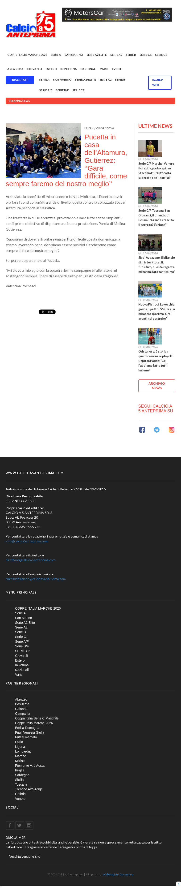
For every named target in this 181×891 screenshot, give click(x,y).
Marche (20, 756)
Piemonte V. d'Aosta (30, 765)
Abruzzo (21, 699)
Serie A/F (45, 90)
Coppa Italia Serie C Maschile (36, 718)
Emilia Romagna (27, 728)
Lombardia (23, 751)
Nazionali (88, 69)
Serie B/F (62, 90)
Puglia (19, 770)
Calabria (21, 709)
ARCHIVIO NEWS (156, 385)
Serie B (131, 54)
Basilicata (22, 704)
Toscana (21, 784)
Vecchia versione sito (24, 856)
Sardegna (22, 775)
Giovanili (34, 69)
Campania (22, 713)
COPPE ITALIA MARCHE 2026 (27, 54)
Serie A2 (116, 54)
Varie (104, 69)
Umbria (20, 794)
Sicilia (19, 780)
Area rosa (15, 69)
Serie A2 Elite (96, 54)
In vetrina (68, 69)
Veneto (20, 799)
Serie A (56, 54)
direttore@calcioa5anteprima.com (30, 560)
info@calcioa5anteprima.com (27, 541)
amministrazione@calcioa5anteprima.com (36, 579)
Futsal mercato (26, 737)
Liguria (20, 747)
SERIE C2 (161, 54)
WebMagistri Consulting (118, 874)
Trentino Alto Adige (29, 789)
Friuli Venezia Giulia (29, 732)
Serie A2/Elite (85, 79)
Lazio (19, 742)
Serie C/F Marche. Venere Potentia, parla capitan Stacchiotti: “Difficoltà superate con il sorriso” (156, 171)
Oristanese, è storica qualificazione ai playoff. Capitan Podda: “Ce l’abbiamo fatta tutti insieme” (155, 361)
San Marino (74, 54)
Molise (20, 761)
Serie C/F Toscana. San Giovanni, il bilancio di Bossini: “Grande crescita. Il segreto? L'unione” (156, 218)
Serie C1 (146, 54)
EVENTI (117, 69)
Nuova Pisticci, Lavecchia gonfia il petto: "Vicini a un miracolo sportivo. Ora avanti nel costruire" (156, 311)
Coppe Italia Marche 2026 (34, 723)
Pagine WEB (157, 82)
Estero (51, 69)
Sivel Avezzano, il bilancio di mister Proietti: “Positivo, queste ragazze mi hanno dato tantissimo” (156, 265)
